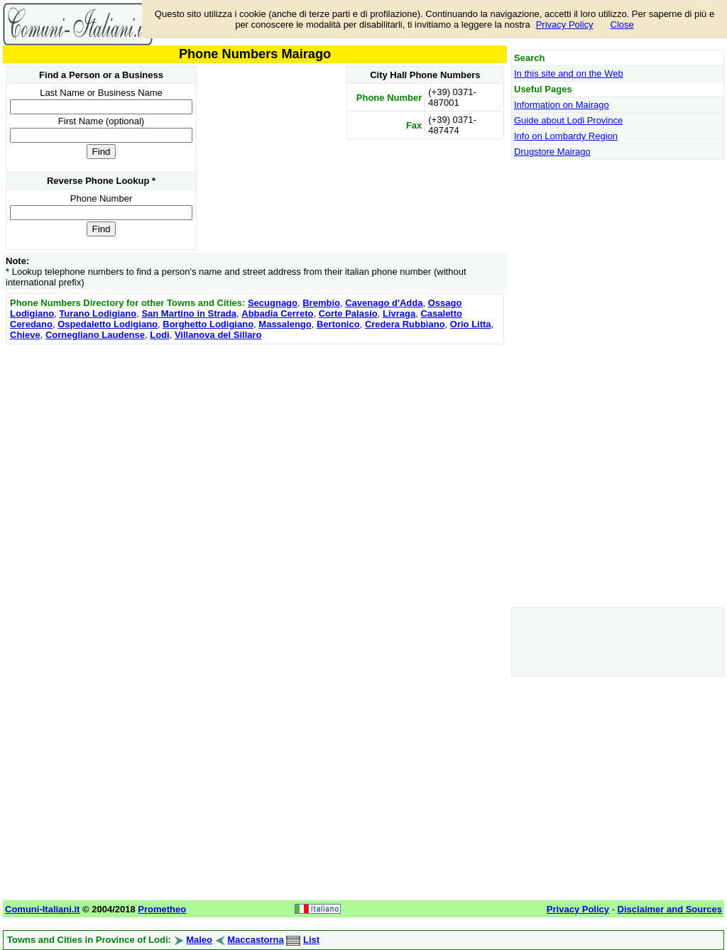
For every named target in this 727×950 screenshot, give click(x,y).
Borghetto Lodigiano (208, 324)
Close (622, 24)
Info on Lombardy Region (566, 136)
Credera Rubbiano (405, 324)
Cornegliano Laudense (95, 334)
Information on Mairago (561, 104)
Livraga (399, 313)
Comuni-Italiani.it (42, 909)
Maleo (199, 939)
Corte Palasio (348, 313)
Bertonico (338, 324)
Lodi (159, 334)
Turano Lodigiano (97, 313)
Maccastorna (255, 939)
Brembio (321, 302)
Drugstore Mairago (552, 151)
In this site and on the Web (568, 73)
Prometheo (162, 909)
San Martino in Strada (188, 313)
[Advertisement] (255, 447)
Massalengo (284, 324)
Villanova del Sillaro (218, 334)
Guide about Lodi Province (568, 120)
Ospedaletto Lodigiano (108, 324)
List (311, 939)
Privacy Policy (565, 24)
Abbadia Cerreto (277, 313)
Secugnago (272, 302)
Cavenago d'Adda (383, 302)
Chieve (25, 334)
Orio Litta (470, 324)
